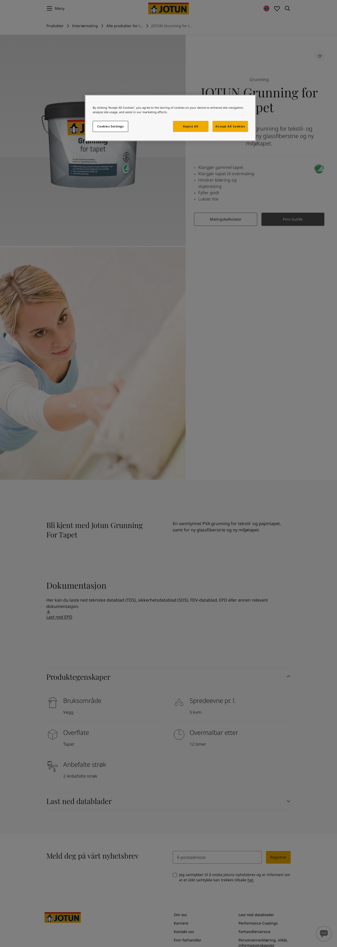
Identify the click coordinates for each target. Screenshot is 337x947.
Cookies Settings (110, 126)
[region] (170, 118)
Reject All (190, 126)
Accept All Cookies (230, 126)
